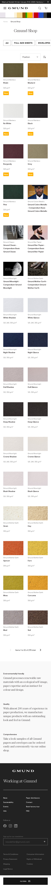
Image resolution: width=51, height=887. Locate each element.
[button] (5, 8)
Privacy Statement (10, 859)
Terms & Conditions (10, 854)
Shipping (6, 864)
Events (5, 806)
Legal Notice (8, 869)
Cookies (30, 864)
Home (5, 21)
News (5, 798)
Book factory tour (33, 806)
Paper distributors (33, 798)
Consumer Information (35, 854)
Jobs (5, 811)
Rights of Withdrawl (34, 859)
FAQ (27, 811)
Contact (29, 802)
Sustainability (8, 802)
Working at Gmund (22, 780)
